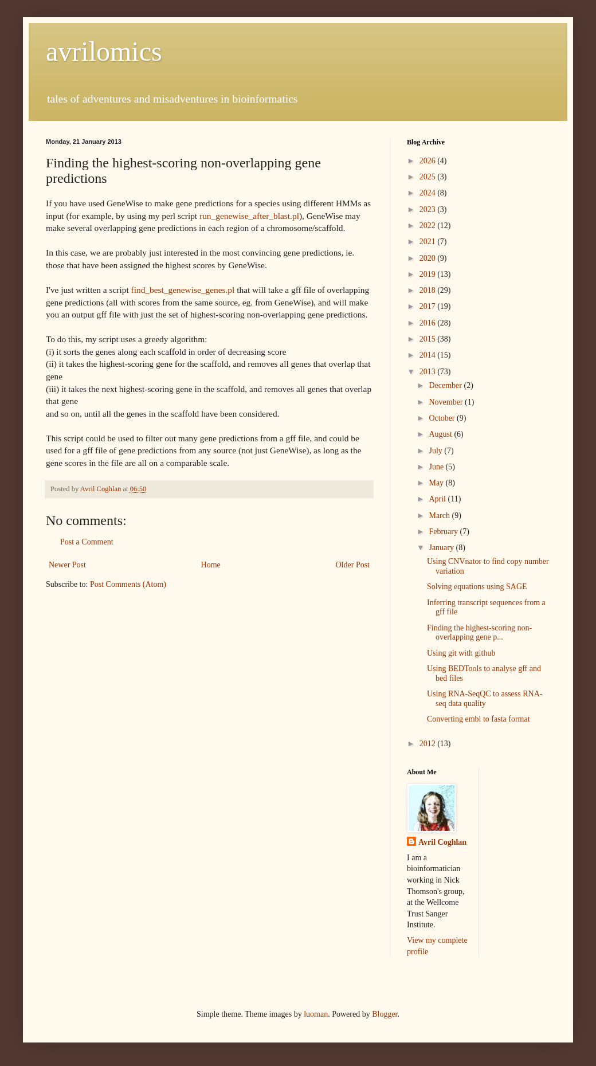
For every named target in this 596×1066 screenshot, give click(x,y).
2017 (428, 306)
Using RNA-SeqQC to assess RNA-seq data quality (484, 698)
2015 (428, 339)
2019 (428, 274)
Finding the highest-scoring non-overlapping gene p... (479, 633)
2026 (428, 160)
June (437, 467)
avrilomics (104, 51)
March (440, 515)
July (436, 450)
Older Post (353, 565)
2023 (428, 209)
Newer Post (67, 565)
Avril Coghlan (442, 842)
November (447, 402)
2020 (428, 258)
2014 (428, 355)
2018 (428, 290)
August (441, 434)
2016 (428, 323)
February (444, 531)
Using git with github (461, 653)
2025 (428, 177)
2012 (428, 743)
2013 (428, 371)
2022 (428, 225)
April (438, 499)
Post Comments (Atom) (128, 584)
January (442, 547)
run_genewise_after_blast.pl (249, 216)
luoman (316, 1014)
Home (211, 565)
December (446, 385)
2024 (428, 193)
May (437, 483)
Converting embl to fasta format (478, 719)
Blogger (384, 1014)
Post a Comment (86, 542)
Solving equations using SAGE (477, 586)
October (443, 418)
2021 (428, 241)
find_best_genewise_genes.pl (183, 290)
